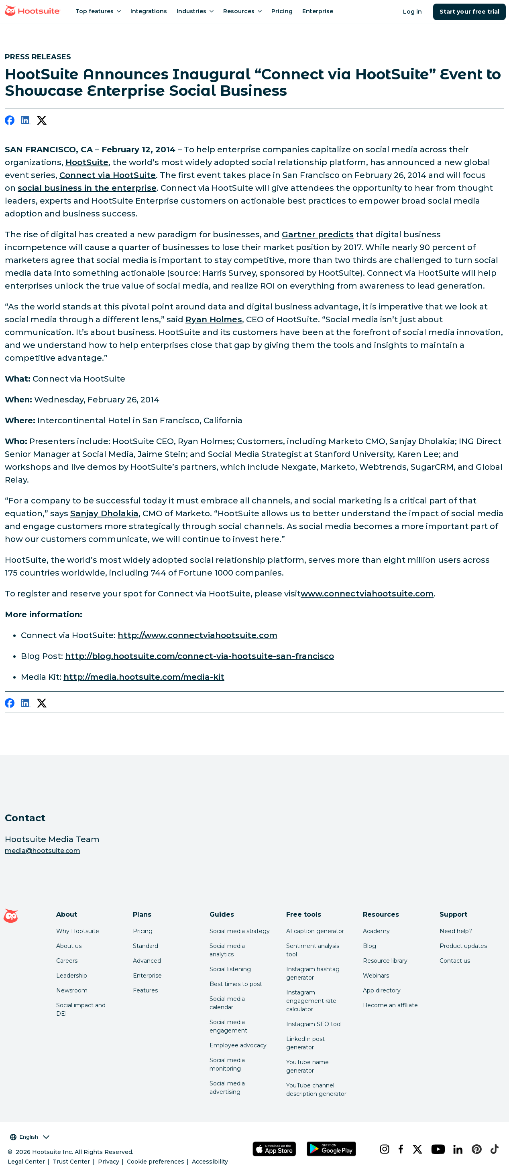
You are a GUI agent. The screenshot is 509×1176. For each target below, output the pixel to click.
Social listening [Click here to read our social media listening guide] (230, 969)
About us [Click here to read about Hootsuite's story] (68, 946)
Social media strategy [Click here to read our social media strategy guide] (240, 931)
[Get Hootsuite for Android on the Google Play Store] (331, 1149)
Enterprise (147, 975)
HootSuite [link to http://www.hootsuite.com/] (86, 162)
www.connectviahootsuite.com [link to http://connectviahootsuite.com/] (367, 593)
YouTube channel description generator (316, 1089)
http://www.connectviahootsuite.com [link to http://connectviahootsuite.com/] (197, 635)
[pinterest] (474, 1149)
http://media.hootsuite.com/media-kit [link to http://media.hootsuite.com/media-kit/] (143, 677)
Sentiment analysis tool (312, 950)
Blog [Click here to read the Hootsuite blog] (369, 946)
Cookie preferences (155, 1161)
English (29, 1137)
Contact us (455, 960)
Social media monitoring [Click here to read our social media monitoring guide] (227, 1064)
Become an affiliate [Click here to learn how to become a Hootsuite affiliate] (390, 1005)
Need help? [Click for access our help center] (456, 931)
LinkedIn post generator (305, 1043)
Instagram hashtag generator (313, 973)
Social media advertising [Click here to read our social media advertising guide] (227, 1087)
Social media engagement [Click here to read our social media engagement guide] (228, 1026)
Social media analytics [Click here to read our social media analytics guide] (227, 950)
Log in (412, 11)
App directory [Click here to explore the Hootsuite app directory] (382, 990)
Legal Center (26, 1161)
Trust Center (71, 1161)
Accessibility (210, 1161)
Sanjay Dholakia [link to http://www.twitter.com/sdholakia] (104, 513)
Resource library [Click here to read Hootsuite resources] (385, 960)
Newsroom (72, 990)
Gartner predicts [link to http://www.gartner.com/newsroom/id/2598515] (318, 234)
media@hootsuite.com (42, 851)
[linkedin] (26, 121)
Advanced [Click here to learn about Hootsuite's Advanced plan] (147, 960)
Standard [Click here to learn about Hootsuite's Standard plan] (145, 946)
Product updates (463, 946)
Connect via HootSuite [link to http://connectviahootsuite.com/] (107, 175)
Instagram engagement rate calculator (311, 1001)
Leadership (71, 975)
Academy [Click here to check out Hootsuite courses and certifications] (376, 931)
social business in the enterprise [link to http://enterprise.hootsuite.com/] (87, 188)
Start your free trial (469, 11)
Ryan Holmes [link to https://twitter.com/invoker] (213, 319)
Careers (66, 960)
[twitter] (42, 121)
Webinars (376, 975)
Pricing (143, 931)
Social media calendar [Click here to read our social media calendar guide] (227, 1003)
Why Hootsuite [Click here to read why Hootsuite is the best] (77, 931)
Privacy (108, 1161)
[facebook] (9, 121)
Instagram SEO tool (314, 1024)
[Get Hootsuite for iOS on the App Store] (274, 1149)
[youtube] (436, 1149)
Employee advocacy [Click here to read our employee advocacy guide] (238, 1045)
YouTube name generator (307, 1066)
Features (145, 990)
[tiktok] (492, 1149)
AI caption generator (315, 931)
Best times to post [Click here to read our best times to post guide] (236, 984)
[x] (415, 1149)
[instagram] (382, 1149)
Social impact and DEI (81, 1009)
